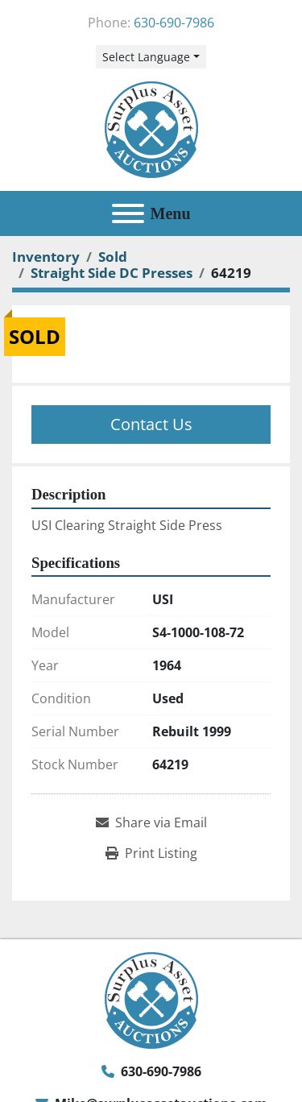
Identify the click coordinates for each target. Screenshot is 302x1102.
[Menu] (128, 213)
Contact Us (151, 424)
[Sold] (112, 256)
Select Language (146, 56)
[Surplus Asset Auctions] (151, 1000)
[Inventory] (46, 256)
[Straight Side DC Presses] (111, 272)
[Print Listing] (151, 853)
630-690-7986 (174, 22)
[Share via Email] (151, 822)
